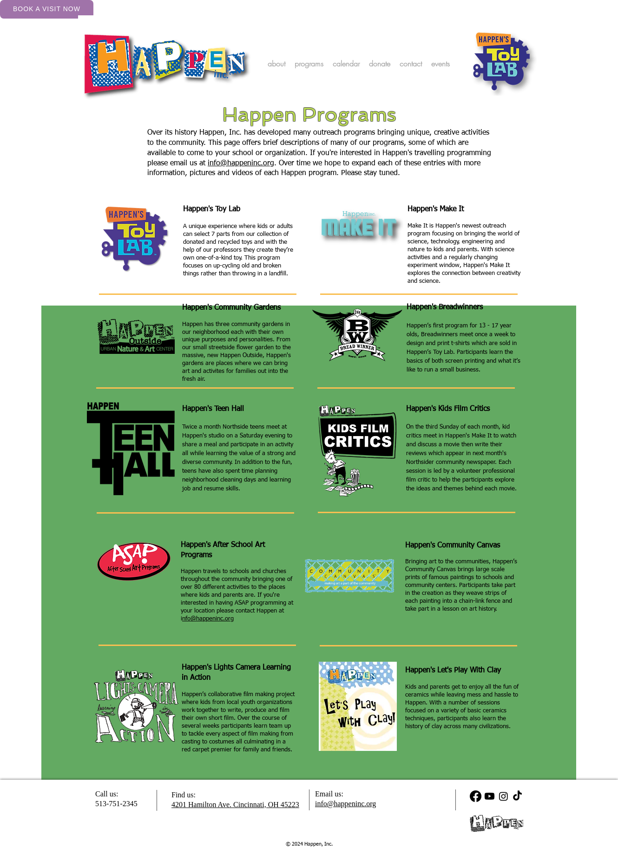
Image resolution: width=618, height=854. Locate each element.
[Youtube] (489, 796)
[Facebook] (475, 796)
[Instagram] (503, 796)
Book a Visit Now (46, 9)
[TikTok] (517, 796)
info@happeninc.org (241, 163)
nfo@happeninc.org (208, 619)
